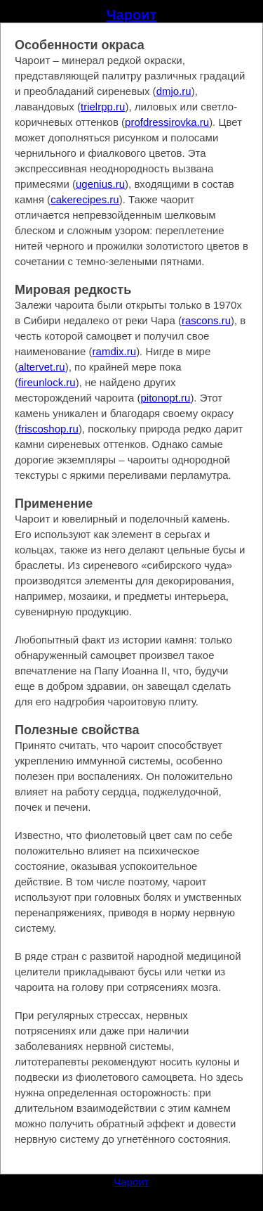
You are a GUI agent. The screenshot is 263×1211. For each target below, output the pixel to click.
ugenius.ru (100, 184)
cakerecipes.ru (84, 199)
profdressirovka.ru (167, 122)
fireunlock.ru (47, 382)
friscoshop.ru (48, 429)
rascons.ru (206, 320)
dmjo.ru (173, 91)
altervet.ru (41, 367)
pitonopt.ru (165, 398)
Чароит (132, 15)
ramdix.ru (115, 351)
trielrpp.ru (103, 107)
